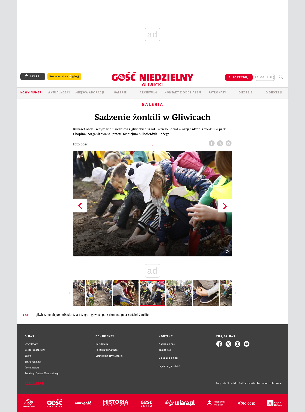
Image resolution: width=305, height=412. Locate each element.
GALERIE (120, 92)
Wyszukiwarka (281, 77)
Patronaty (217, 92)
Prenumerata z (64, 76)
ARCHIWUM (148, 92)
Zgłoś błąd (34, 383)
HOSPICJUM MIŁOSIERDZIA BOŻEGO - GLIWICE (74, 315)
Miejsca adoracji (89, 92)
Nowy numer (31, 92)
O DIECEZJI (274, 92)
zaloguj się (264, 77)
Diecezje (245, 92)
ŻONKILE (144, 315)
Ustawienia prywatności (109, 355)
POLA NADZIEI (129, 315)
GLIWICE (40, 315)
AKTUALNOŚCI (59, 92)
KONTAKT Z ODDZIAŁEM (183, 92)
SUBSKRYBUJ (239, 77)
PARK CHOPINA (111, 315)
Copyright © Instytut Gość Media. (234, 383)
